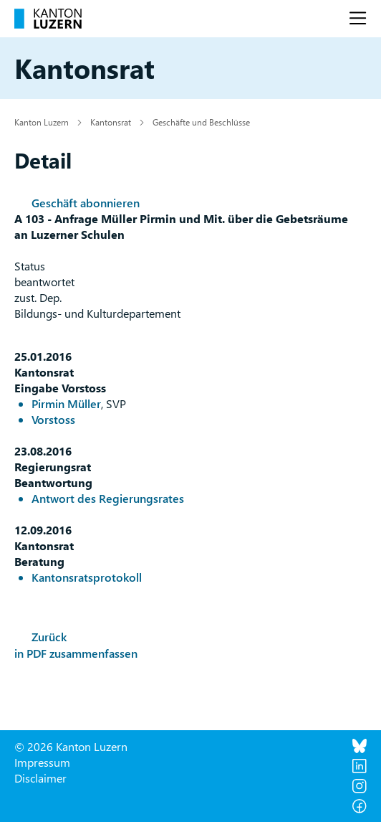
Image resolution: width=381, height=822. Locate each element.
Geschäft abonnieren (86, 202)
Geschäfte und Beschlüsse (201, 122)
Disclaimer (40, 777)
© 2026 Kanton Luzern (70, 746)
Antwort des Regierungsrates (108, 498)
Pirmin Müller (66, 403)
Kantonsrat (110, 122)
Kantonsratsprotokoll (87, 577)
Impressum (42, 762)
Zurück (49, 636)
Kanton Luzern (41, 122)
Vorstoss (53, 419)
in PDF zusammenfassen (76, 653)
